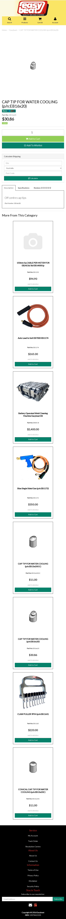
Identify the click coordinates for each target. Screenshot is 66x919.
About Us (33, 856)
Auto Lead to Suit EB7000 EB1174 (33, 338)
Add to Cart (33, 138)
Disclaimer (33, 881)
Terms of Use (33, 870)
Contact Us (33, 861)
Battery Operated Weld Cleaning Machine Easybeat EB (33, 414)
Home (4, 30)
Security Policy (33, 886)
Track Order (33, 841)
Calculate (33, 178)
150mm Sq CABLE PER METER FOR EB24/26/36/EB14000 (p (33, 264)
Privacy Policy (33, 875)
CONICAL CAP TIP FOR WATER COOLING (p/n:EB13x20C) (33, 790)
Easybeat (13, 30)
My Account (33, 836)
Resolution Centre (33, 846)
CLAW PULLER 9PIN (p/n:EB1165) (33, 714)
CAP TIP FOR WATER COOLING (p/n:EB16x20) (38, 30)
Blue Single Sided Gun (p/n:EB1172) (33, 488)
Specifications (23, 188)
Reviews (42, 188)
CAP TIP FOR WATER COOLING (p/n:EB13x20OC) (33, 565)
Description (9, 188)
